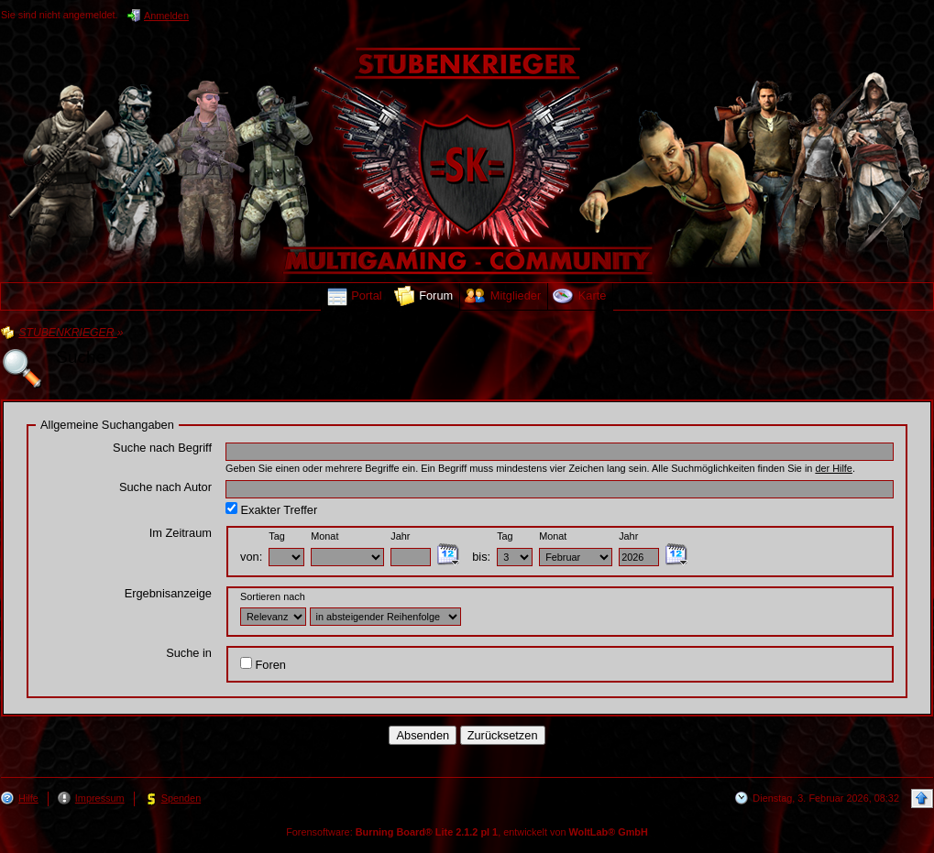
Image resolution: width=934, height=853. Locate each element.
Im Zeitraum (180, 533)
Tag (277, 535)
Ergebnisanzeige (168, 593)
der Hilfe (833, 468)
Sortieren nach (272, 596)
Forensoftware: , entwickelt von (467, 831)
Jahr (400, 535)
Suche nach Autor (165, 487)
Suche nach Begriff (162, 447)
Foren (263, 664)
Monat (324, 535)
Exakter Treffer (271, 509)
